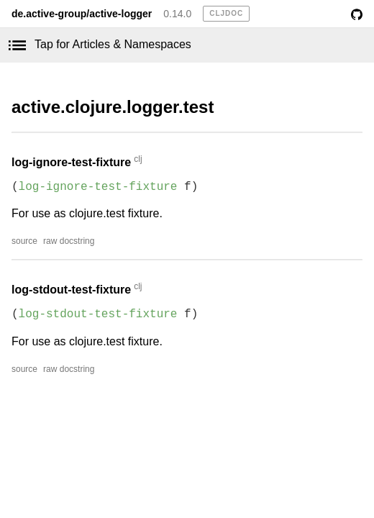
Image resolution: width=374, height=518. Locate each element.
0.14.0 (177, 13)
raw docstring (68, 241)
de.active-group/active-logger (82, 13)
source (24, 241)
